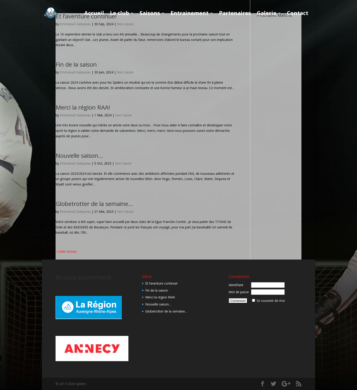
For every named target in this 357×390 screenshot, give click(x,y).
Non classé (125, 72)
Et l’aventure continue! (161, 283)
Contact (297, 14)
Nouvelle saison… (79, 155)
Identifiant (236, 285)
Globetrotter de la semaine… (94, 204)
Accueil (94, 14)
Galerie (266, 14)
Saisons (150, 14)
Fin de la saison (76, 64)
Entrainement (190, 14)
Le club (119, 14)
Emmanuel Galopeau (75, 72)
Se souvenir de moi (271, 300)
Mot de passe (239, 292)
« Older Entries (66, 251)
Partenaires (235, 14)
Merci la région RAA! (83, 107)
